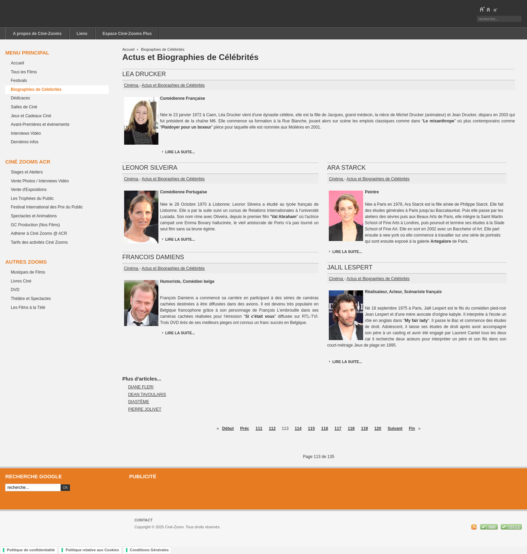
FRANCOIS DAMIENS (153, 257)
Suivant (394, 428)
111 (258, 428)
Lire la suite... (180, 152)
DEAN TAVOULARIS (147, 394)
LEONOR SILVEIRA (150, 167)
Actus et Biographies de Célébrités (173, 85)
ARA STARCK (346, 167)
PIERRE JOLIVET (144, 409)
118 (351, 428)
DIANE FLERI (141, 387)
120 (377, 428)
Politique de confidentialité (31, 550)
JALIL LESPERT (349, 267)
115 (311, 428)
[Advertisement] (323, 494)
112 (272, 428)
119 (364, 428)
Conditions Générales (149, 550)
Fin (412, 428)
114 (298, 428)
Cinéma (132, 85)
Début (228, 428)
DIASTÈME (138, 401)
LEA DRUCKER (144, 74)
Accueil (128, 49)
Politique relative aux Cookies (92, 550)
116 (324, 428)
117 (338, 428)
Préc (244, 428)
